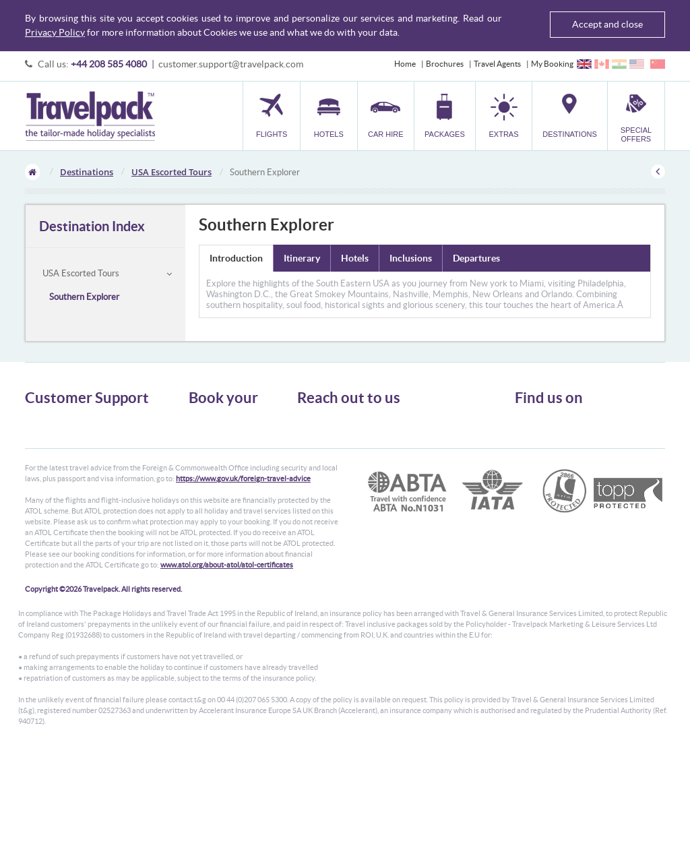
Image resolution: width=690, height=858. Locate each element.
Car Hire (203, 444)
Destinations (86, 172)
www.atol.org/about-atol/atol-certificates (226, 669)
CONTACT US (319, 513)
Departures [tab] (476, 258)
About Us (41, 420)
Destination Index (92, 226)
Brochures (445, 63)
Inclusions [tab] (410, 258)
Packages (205, 456)
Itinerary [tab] (302, 258)
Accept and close (607, 24)
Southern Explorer (84, 297)
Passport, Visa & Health (65, 444)
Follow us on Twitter (560, 426)
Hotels (200, 432)
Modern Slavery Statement (71, 493)
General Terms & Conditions (74, 432)
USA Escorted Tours (171, 172)
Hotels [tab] (355, 258)
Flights (200, 420)
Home (405, 63)
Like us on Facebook (560, 447)
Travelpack (90, 116)
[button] (504, 116)
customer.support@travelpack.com (230, 64)
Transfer (203, 468)
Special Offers (213, 505)
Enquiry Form (49, 481)
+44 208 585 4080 (109, 64)
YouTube (541, 467)
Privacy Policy (55, 32)
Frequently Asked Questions (75, 468)
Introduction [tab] (236, 258)
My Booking (552, 63)
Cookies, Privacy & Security (72, 456)
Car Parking (209, 481)
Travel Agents (497, 63)
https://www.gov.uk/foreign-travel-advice (243, 583)
